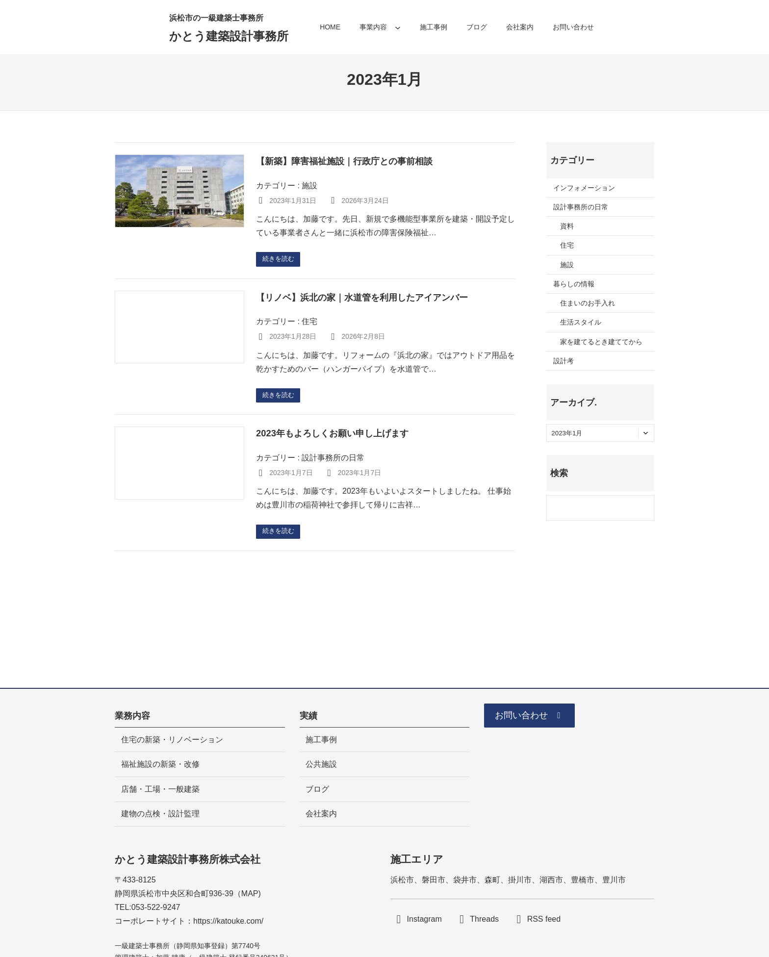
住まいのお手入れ (587, 303)
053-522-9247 (155, 907)
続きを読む (280, 259)
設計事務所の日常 (333, 459)
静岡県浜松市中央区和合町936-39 (174, 893)
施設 (309, 185)
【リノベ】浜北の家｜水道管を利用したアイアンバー (362, 298)
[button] (534, 717)
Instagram (424, 919)
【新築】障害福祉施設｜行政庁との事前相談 (344, 161)
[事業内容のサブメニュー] (398, 27)
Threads (484, 919)
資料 (567, 226)
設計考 (563, 361)
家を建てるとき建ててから (601, 342)
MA (247, 893)
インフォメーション (584, 188)
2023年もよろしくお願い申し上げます (332, 435)
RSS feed (544, 919)
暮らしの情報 (573, 284)
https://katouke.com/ (228, 921)
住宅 (309, 322)
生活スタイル (580, 322)
